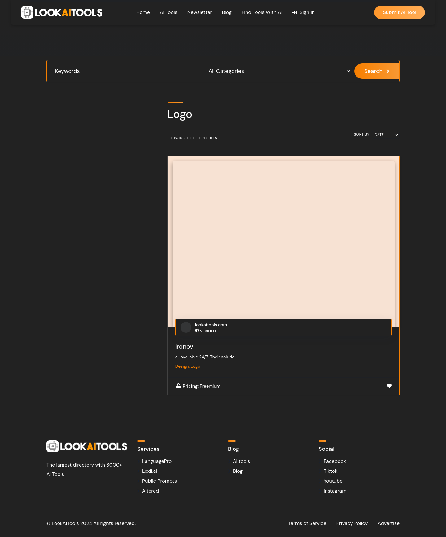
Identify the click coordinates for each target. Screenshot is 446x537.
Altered (150, 491)
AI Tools (168, 12)
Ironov (184, 346)
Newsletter (199, 12)
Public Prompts (159, 481)
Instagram (335, 491)
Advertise (389, 523)
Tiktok (330, 471)
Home (143, 12)
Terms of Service (307, 523)
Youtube (333, 481)
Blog (226, 12)
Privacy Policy (352, 523)
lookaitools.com (211, 325)
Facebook (335, 461)
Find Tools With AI (262, 12)
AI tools (241, 461)
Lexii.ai (149, 471)
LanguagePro (157, 461)
